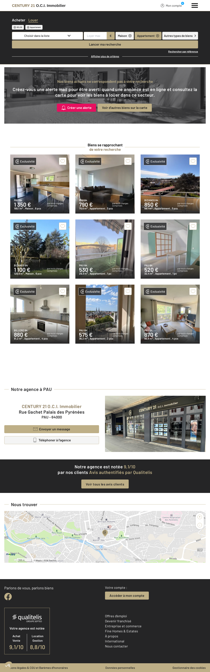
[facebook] (8, 596)
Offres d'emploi (116, 616)
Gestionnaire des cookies (189, 667)
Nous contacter (116, 646)
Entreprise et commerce (123, 626)
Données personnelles (120, 667)
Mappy (39, 560)
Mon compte (171, 5)
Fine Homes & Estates (121, 631)
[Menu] (195, 5)
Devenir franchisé (118, 621)
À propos (111, 636)
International (114, 641)
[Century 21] (39, 5)
